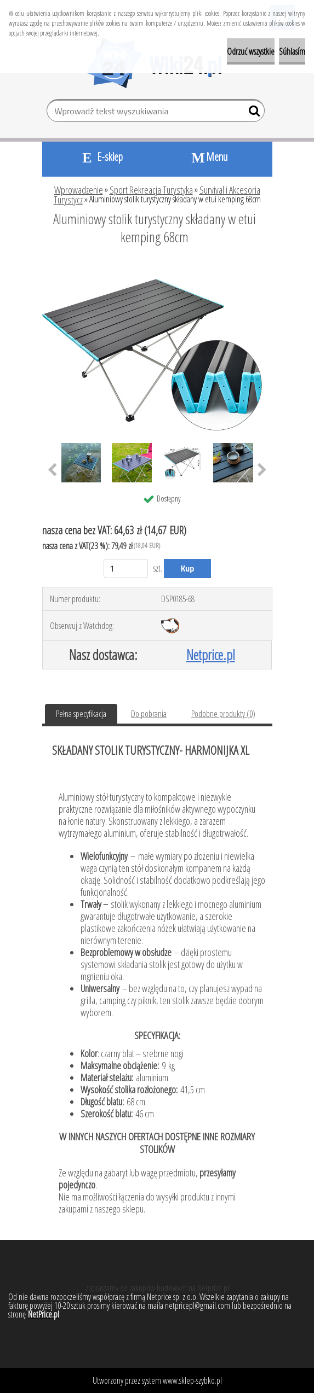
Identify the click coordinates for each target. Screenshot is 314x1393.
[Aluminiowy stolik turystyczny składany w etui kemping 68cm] (157, 267)
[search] (251, 113)
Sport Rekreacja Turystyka (151, 189)
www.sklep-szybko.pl (192, 1380)
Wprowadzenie (78, 189)
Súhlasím (292, 51)
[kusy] (126, 568)
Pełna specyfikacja (81, 714)
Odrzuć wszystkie (251, 51)
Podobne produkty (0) (223, 714)
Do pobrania (149, 714)
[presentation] (52, 470)
